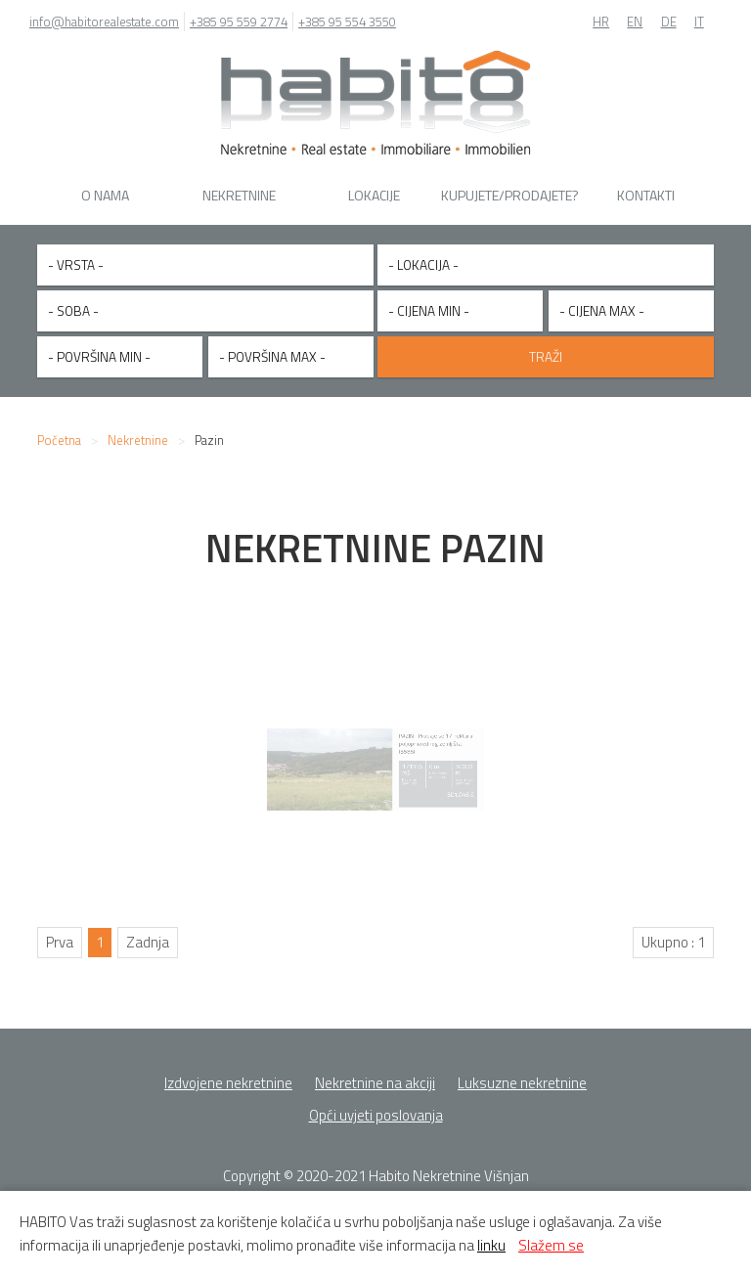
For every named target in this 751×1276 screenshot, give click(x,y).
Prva (59, 932)
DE (669, 21)
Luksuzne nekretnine (522, 1073)
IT (699, 21)
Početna (59, 430)
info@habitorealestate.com (104, 21)
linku (491, 1245)
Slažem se (551, 1245)
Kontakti (646, 195)
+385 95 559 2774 (238, 21)
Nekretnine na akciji (375, 1073)
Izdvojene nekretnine (228, 1073)
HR (601, 21)
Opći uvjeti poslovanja (376, 1105)
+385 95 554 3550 (347, 21)
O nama (105, 195)
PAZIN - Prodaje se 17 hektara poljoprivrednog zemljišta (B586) (412, 744)
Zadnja (147, 932)
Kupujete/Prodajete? (510, 195)
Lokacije (374, 195)
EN (634, 21)
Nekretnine (239, 195)
